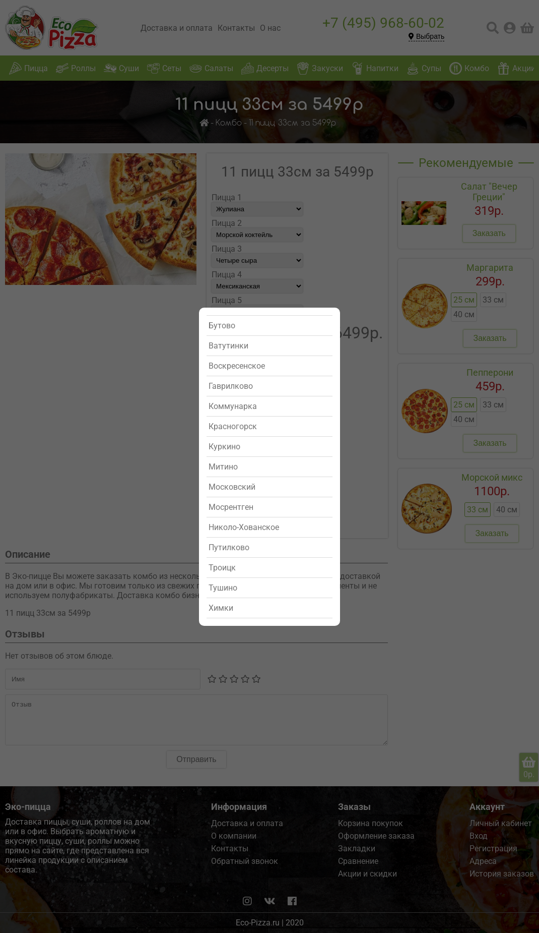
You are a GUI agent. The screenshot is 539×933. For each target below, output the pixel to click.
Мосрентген (231, 507)
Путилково (229, 547)
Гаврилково (231, 386)
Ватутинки (228, 346)
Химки (221, 608)
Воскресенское (237, 366)
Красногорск (233, 426)
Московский (232, 487)
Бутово (222, 325)
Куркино (224, 446)
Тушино (223, 588)
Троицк (222, 567)
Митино (223, 467)
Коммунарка (233, 406)
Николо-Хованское (244, 527)
